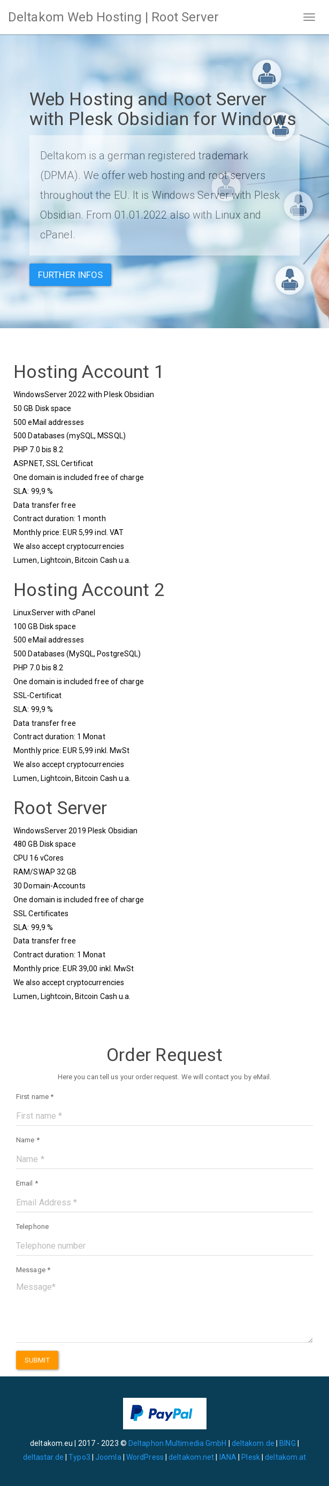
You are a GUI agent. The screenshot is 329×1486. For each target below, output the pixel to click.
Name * (28, 1140)
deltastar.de (43, 1457)
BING (287, 1443)
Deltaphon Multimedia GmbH (178, 1443)
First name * (34, 1097)
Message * (33, 1270)
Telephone (32, 1226)
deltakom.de (253, 1443)
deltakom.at (285, 1457)
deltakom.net (191, 1457)
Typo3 (79, 1457)
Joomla (108, 1457)
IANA (227, 1457)
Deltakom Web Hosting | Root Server (113, 17)
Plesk (250, 1457)
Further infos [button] (70, 274)
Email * (27, 1183)
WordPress (145, 1457)
